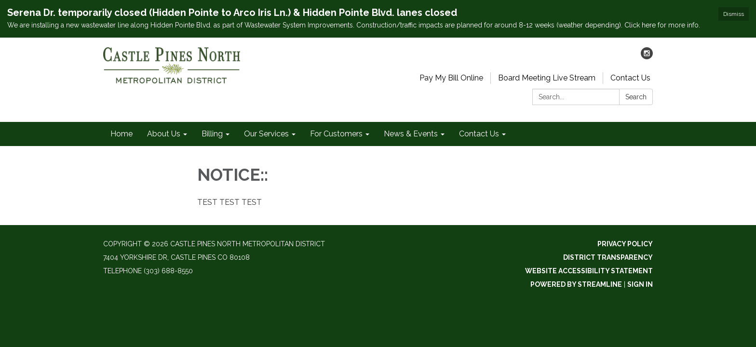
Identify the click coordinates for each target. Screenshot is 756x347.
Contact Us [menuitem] (479, 133)
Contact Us (630, 77)
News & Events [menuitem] (411, 133)
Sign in (640, 284)
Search (636, 97)
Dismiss (733, 14)
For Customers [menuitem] (336, 133)
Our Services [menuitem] (266, 133)
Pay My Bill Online (451, 77)
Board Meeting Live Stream (546, 77)
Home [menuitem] (121, 133)
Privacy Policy (625, 244)
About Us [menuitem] (163, 133)
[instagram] (647, 56)
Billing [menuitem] (212, 133)
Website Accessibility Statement (589, 271)
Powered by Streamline (576, 284)
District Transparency (608, 257)
